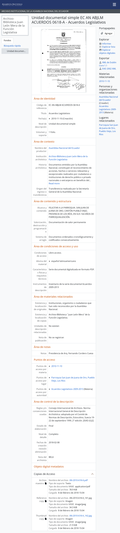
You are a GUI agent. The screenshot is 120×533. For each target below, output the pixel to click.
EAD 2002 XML (107, 68)
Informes (105, 43)
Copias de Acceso (44, 474)
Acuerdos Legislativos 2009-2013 (67, 389)
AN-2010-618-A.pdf (78, 480)
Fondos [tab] (7, 40)
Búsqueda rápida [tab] (12, 45)
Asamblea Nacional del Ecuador (64, 148)
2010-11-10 (56, 366)
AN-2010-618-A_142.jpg (80, 515)
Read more (54, 183)
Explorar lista (107, 46)
